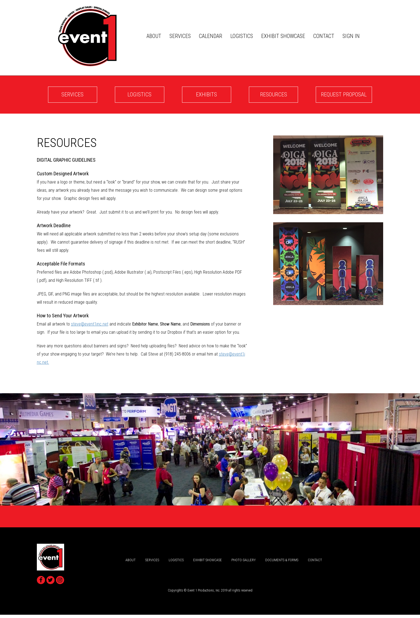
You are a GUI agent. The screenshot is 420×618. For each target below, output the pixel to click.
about (155, 36)
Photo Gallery (243, 563)
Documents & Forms (281, 563)
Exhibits (198, 96)
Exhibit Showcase (284, 36)
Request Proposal (333, 96)
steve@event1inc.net (89, 327)
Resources (260, 96)
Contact (324, 36)
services (181, 36)
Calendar (211, 36)
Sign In (352, 36)
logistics (242, 36)
